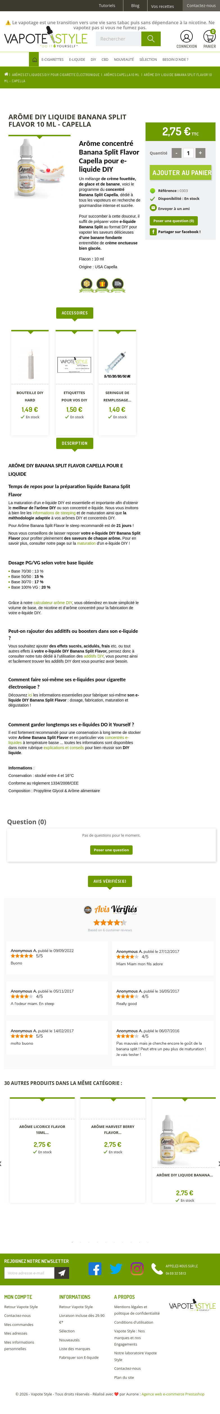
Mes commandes (18, 1324)
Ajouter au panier (182, 173)
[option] (30, 384)
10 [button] (148, 1242)
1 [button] (72, 1242)
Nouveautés (69, 1339)
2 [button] (80, 1242)
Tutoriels (107, 6)
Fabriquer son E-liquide (79, 1357)
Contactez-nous (201, 6)
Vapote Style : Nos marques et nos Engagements (129, 1337)
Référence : (168, 191)
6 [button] (114, 1242)
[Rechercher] (128, 39)
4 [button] (97, 1242)
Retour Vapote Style (21, 1306)
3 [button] (89, 1242)
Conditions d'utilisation (133, 1322)
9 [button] (139, 1242)
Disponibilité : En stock (178, 199)
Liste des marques (74, 1348)
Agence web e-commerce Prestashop (173, 1394)
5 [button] (106, 1242)
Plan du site (124, 1377)
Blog (135, 6)
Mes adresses (15, 1333)
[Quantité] (188, 153)
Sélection (67, 1330)
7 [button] (123, 1242)
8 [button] (131, 1242)
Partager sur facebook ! (179, 232)
